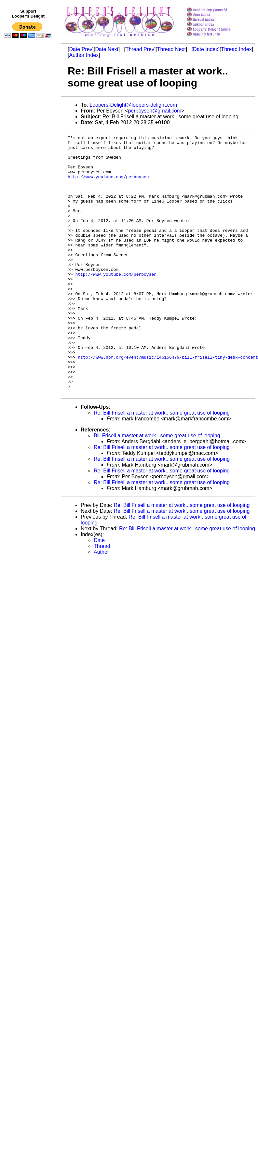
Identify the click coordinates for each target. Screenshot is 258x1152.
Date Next (106, 49)
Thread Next (171, 49)
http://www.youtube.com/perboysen (108, 185)
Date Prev (80, 49)
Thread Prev (140, 49)
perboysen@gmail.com (154, 110)
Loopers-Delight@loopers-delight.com (133, 105)
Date (99, 592)
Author (101, 603)
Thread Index (236, 49)
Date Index (205, 49)
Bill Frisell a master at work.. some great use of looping (157, 487)
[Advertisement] (29, 174)
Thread (102, 598)
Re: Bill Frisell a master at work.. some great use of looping (162, 464)
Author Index (84, 55)
